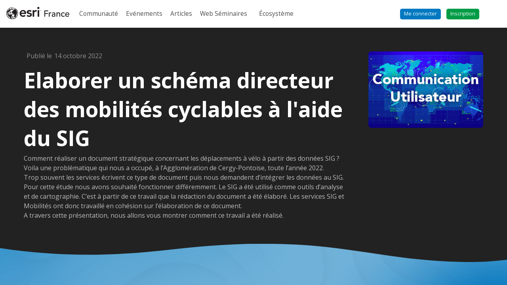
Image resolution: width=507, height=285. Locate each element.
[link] (98, 14)
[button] (420, 14)
